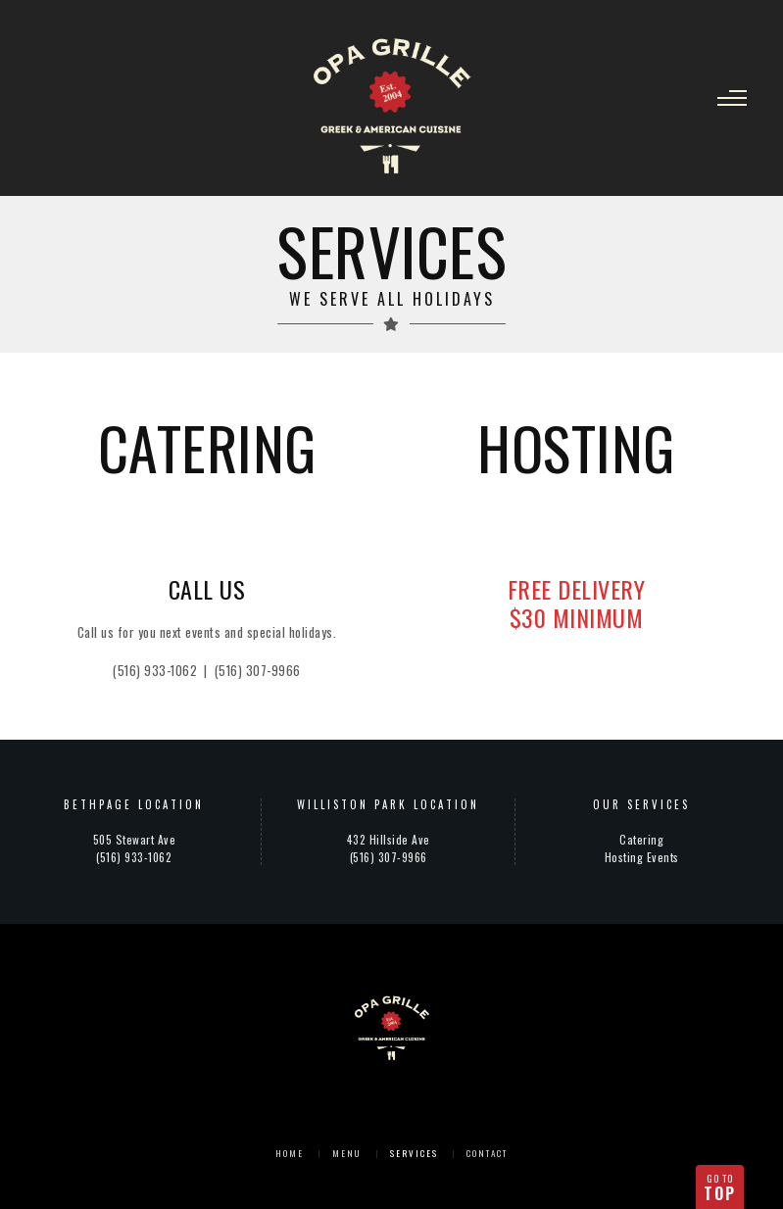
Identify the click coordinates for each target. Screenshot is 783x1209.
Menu (347, 1153)
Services (414, 1153)
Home (289, 1153)
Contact (487, 1153)
